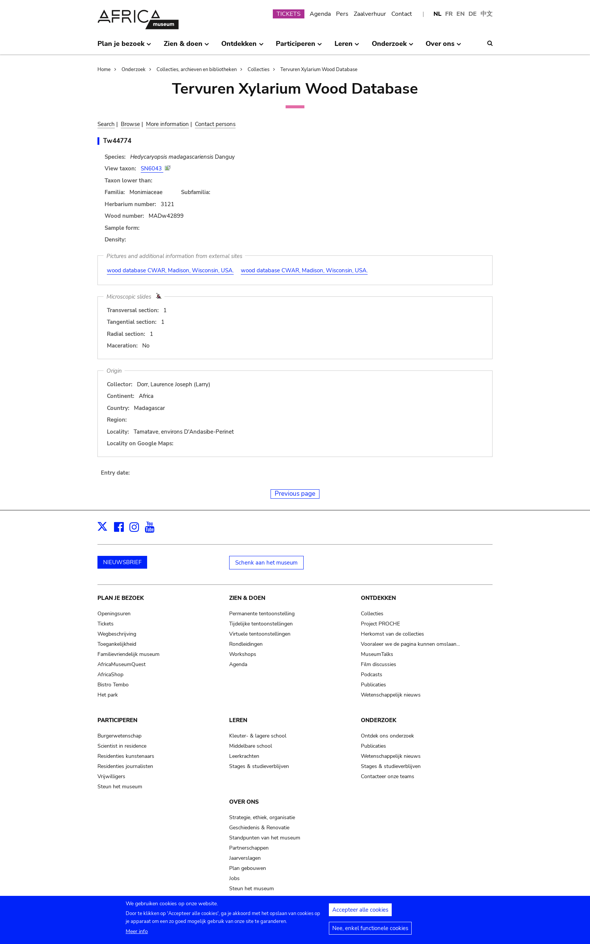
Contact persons (215, 124)
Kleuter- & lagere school (257, 735)
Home (104, 69)
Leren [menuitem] (347, 46)
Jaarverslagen (245, 858)
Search (106, 124)
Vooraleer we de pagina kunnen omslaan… (410, 644)
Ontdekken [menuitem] (242, 46)
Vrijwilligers (111, 776)
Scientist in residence (121, 746)
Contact (401, 14)
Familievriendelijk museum (128, 654)
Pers (342, 14)
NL (437, 14)
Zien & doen (247, 598)
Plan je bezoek (120, 598)
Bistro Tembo (113, 684)
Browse (130, 124)
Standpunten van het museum (264, 837)
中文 (487, 14)
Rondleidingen (246, 644)
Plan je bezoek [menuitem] (124, 46)
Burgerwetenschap (119, 735)
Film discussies (378, 664)
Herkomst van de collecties (392, 633)
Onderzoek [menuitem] (393, 46)
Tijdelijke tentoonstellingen (261, 623)
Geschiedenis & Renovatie (259, 827)
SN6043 (152, 168)
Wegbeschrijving (116, 633)
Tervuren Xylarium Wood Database (318, 69)
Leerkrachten (244, 756)
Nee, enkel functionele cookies (370, 930)
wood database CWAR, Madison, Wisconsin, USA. (170, 270)
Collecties (258, 69)
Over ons (244, 802)
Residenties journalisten (125, 766)
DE (472, 14)
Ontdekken (378, 598)
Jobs (234, 878)
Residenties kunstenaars (125, 756)
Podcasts (371, 674)
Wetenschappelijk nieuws (391, 694)
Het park (107, 694)
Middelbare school (250, 746)
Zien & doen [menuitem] (186, 46)
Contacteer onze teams (387, 776)
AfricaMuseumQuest (121, 664)
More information (167, 124)
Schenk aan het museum (266, 562)
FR (449, 14)
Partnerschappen (249, 847)
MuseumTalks (377, 654)
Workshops (242, 654)
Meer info (137, 933)
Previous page (295, 493)
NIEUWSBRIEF (122, 562)
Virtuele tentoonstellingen (259, 633)
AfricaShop (110, 674)
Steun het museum (119, 786)
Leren (238, 720)
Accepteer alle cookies (360, 912)
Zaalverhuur (370, 14)
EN (460, 14)
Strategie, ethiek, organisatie (262, 817)
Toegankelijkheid (116, 644)
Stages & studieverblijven (259, 766)
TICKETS (289, 14)
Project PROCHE (380, 623)
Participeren (117, 720)
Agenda (320, 14)
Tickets (105, 623)
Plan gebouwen (247, 868)
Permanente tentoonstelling (262, 613)
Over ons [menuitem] (443, 46)
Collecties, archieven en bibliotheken (197, 69)
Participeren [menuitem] (299, 46)
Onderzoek (134, 69)
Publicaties (373, 684)
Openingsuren (114, 613)
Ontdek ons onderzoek (387, 735)
